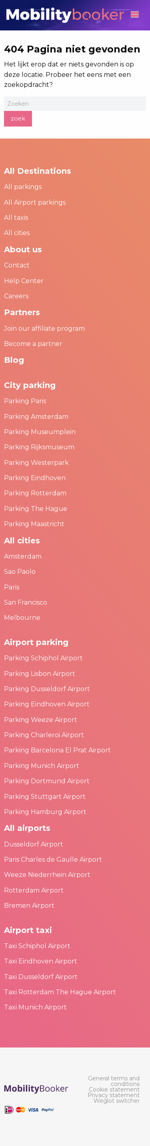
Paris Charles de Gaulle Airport (53, 859)
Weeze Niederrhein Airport (47, 875)
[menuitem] (112, 1081)
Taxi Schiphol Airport (37, 946)
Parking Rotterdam (35, 493)
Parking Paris (25, 401)
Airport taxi (28, 930)
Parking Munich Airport (41, 766)
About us (23, 249)
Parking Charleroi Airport (44, 735)
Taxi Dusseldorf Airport (41, 977)
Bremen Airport (29, 905)
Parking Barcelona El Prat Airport (57, 750)
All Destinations (37, 171)
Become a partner (33, 344)
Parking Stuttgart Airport (45, 796)
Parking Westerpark (36, 462)
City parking (30, 385)
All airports (27, 828)
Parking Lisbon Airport (39, 674)
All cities (17, 233)
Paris (11, 587)
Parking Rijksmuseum (39, 447)
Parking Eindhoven (35, 478)
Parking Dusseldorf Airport (47, 689)
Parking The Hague (35, 509)
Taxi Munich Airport (35, 1007)
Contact (17, 265)
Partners (22, 312)
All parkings (23, 187)
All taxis (16, 217)
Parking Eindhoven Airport (47, 704)
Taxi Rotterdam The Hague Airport (60, 992)
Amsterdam (23, 556)
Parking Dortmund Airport (47, 781)
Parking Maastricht (34, 524)
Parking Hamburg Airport (45, 812)
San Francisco (25, 602)
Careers (16, 296)
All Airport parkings (35, 202)
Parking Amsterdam (36, 416)
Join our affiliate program (44, 328)
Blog (14, 360)
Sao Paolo (20, 571)
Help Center (24, 281)
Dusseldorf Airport (33, 844)
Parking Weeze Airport (40, 720)
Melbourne (22, 617)
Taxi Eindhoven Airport (40, 961)
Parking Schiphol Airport (43, 658)
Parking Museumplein (40, 432)
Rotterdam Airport (34, 890)
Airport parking (36, 642)
